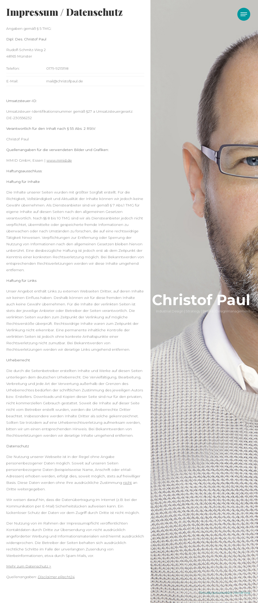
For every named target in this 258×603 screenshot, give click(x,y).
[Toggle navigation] (243, 14)
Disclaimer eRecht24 (56, 577)
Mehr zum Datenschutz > (28, 566)
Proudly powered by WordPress (225, 593)
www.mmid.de (59, 160)
